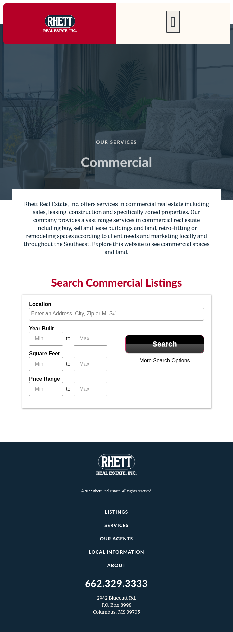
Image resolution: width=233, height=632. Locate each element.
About (116, 565)
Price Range (44, 379)
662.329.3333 (116, 583)
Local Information (116, 552)
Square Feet (44, 353)
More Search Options (164, 360)
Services (116, 525)
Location (40, 304)
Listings (116, 512)
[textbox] (118, 314)
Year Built (41, 328)
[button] (173, 22)
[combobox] (116, 314)
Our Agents (116, 538)
